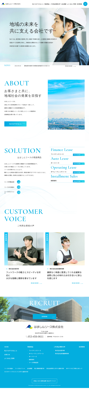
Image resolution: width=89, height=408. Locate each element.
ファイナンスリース (33, 370)
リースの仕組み (6, 388)
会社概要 (27, 388)
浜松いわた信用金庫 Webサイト (41, 401)
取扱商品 (28, 367)
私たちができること (8, 371)
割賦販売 (29, 379)
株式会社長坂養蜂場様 (59, 373)
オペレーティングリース (34, 373)
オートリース (31, 376)
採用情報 (79, 367)
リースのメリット (18, 388)
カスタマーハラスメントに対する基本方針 (14, 392)
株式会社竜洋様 (57, 370)
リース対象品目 (31, 382)
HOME (4, 367)
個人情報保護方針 (37, 388)
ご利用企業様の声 (57, 367)
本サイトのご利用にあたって (72, 388)
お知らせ (5, 374)
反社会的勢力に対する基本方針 (53, 388)
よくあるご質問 (7, 378)
